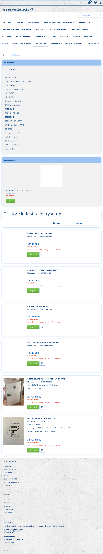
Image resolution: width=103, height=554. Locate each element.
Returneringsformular (11, 482)
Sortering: (57, 223)
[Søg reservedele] (100, 15)
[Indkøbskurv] (89, 2)
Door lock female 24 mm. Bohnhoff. (42, 270)
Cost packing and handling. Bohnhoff (44, 343)
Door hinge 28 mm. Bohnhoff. (18, 190)
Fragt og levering (10, 469)
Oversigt (7, 485)
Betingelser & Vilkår (10, 479)
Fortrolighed (8, 466)
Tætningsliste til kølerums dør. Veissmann (46, 379)
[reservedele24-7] (18, 9)
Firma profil (8, 473)
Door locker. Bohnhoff (37, 306)
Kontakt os (7, 476)
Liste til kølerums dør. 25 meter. (41, 418)
